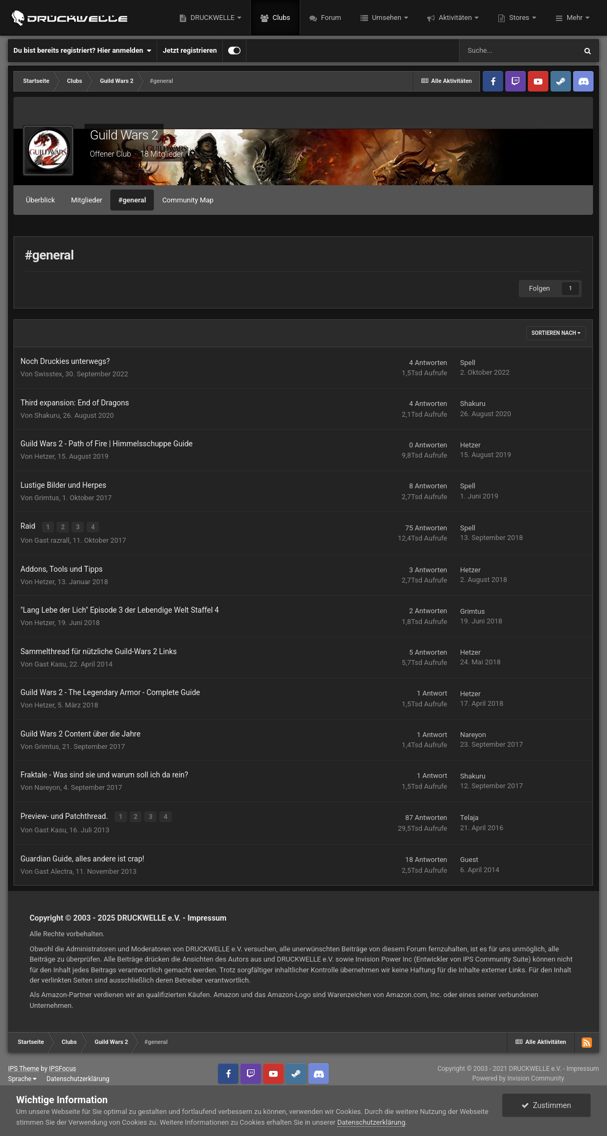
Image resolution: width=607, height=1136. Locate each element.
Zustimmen (546, 1105)
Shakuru (47, 415)
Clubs (280, 17)
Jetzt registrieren (190, 50)
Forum (330, 17)
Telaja (469, 816)
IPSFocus (62, 1066)
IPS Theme (23, 1066)
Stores (519, 17)
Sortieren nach (556, 333)
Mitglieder (86, 200)
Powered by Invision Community (518, 1077)
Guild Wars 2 (124, 135)
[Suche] (517, 50)
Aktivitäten (455, 17)
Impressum (207, 916)
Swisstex (48, 374)
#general (132, 200)
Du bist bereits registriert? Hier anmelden (82, 50)
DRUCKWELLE (212, 17)
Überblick (40, 200)
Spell (467, 363)
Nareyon (473, 734)
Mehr (574, 17)
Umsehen (386, 17)
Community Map (188, 200)
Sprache (22, 1077)
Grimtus (46, 498)
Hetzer (44, 456)
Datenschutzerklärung (77, 1077)
